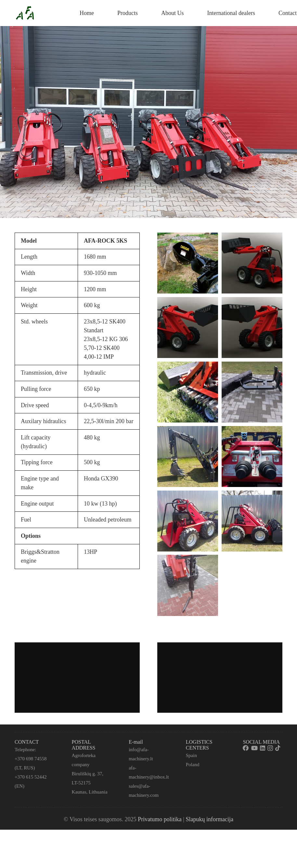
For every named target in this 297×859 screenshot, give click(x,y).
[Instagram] (270, 748)
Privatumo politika (160, 819)
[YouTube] (254, 748)
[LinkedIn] (262, 748)
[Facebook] (246, 748)
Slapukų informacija (209, 819)
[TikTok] (277, 748)
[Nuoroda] (25, 13)
